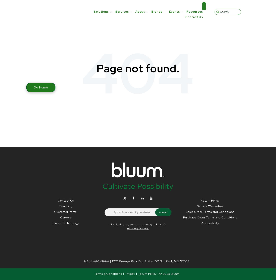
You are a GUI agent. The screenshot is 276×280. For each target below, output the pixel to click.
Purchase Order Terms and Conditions (210, 217)
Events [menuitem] (174, 6)
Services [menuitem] (122, 6)
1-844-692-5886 (96, 261)
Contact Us (66, 200)
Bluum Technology (66, 223)
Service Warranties (210, 206)
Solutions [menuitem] (101, 6)
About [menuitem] (140, 6)
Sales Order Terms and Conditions (210, 212)
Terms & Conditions (108, 274)
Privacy (130, 274)
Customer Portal (65, 212)
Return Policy (210, 200)
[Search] (228, 9)
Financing (66, 206)
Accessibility (210, 223)
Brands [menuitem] (156, 6)
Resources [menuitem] (194, 6)
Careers (65, 217)
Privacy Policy (138, 228)
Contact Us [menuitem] (194, 12)
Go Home (41, 87)
